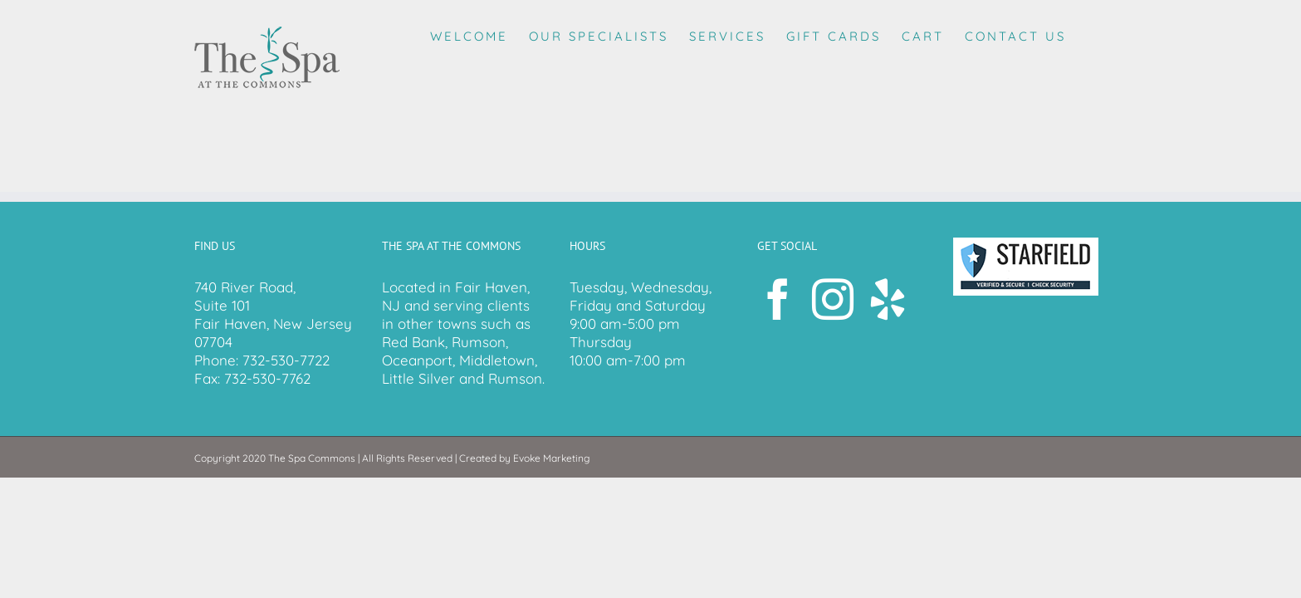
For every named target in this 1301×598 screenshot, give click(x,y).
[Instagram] (832, 299)
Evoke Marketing (551, 458)
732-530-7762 (267, 378)
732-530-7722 (286, 360)
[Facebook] (778, 299)
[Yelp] (887, 299)
